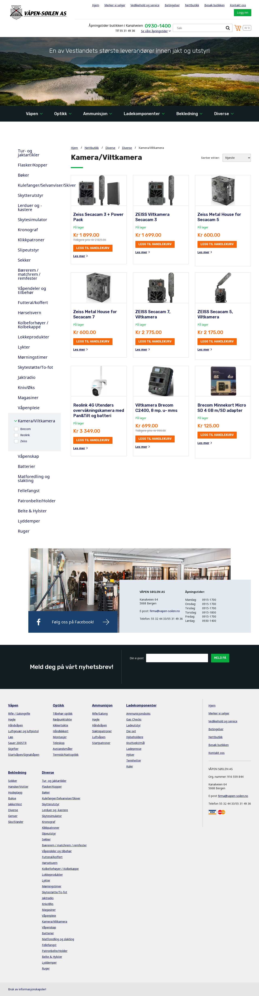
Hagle (12, 719)
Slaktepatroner (102, 731)
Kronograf (28, 230)
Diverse (221, 113)
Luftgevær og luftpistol (23, 731)
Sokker (12, 781)
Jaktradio (26, 377)
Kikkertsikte (60, 725)
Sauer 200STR (17, 743)
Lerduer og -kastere (30, 207)
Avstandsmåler (62, 749)
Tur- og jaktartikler (28, 153)
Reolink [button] (25, 435)
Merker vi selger (114, 5)
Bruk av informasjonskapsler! (27, 989)
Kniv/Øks (26, 388)
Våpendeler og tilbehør (32, 290)
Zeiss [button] (23, 441)
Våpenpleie (28, 408)
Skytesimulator (32, 220)
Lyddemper (29, 521)
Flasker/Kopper (32, 165)
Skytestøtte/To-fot (35, 367)
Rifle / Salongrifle (19, 713)
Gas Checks (133, 719)
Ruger (24, 531)
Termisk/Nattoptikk (66, 755)
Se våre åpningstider (154, 31)
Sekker (24, 260)
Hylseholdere (134, 737)
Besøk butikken (214, 5)
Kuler (129, 766)
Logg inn (242, 12)
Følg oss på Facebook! (73, 622)
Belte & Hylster (32, 511)
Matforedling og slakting (34, 479)
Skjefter (13, 749)
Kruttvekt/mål (135, 743)
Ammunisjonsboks (138, 713)
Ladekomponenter (142, 113)
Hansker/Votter (18, 786)
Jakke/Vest (15, 804)
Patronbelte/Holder (36, 501)
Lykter (24, 347)
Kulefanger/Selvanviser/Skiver (36, 185)
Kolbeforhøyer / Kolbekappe (33, 325)
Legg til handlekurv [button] (92, 248)
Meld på (220, 658)
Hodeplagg (15, 792)
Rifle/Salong (100, 713)
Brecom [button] (25, 429)
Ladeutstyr (133, 725)
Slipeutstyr (28, 250)
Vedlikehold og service (145, 5)
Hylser (130, 755)
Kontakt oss (238, 5)
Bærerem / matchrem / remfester (29, 274)
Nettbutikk (192, 5)
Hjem (95, 5)
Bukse (12, 798)
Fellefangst (29, 491)
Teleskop (59, 743)
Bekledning (187, 113)
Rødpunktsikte (62, 719)
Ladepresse (133, 749)
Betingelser (172, 5)
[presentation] (177, 672)
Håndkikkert (60, 731)
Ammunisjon (95, 113)
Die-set (131, 731)
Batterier (26, 466)
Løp (10, 737)
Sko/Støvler (15, 822)
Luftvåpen (98, 737)
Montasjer (60, 737)
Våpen (32, 113)
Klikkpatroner (31, 240)
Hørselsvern (29, 313)
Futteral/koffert (33, 303)
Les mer (79, 256)
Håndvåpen (15, 725)
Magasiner (28, 398)
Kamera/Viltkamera (36, 421)
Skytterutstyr (30, 195)
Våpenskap (28, 456)
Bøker (23, 175)
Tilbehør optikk (62, 713)
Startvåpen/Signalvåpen (23, 755)
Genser (12, 816)
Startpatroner (101, 743)
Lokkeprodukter (33, 337)
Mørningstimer (33, 357)
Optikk (60, 113)
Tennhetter (133, 760)
